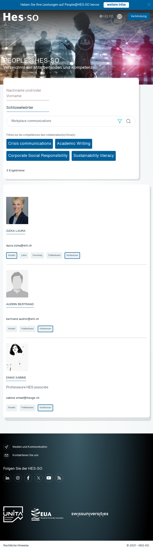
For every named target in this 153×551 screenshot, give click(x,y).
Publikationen (54, 255)
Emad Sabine (16, 377)
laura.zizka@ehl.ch (19, 245)
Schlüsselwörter (19, 108)
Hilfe (106, 16)
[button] (120, 121)
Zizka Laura (15, 231)
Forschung (37, 255)
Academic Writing (73, 144)
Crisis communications (29, 144)
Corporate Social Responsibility (38, 156)
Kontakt (11, 255)
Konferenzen (72, 255)
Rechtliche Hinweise (16, 545)
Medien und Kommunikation (25, 447)
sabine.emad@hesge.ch (22, 398)
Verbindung (139, 16)
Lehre (23, 255)
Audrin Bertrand (20, 304)
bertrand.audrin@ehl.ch (22, 319)
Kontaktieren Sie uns (20, 456)
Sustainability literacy (93, 156)
